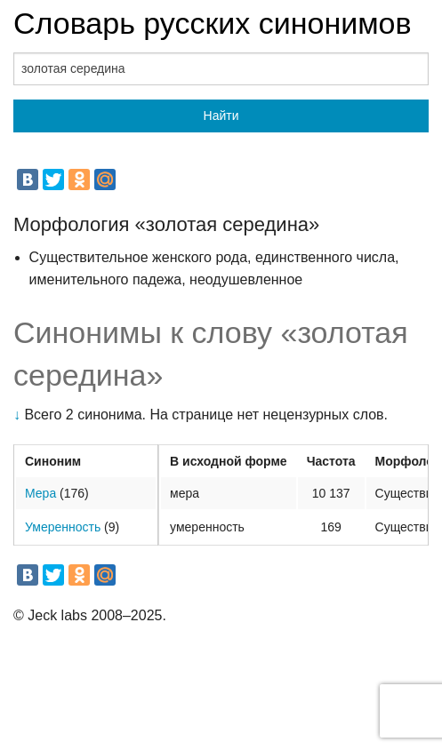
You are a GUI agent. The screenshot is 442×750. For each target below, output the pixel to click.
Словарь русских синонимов (212, 23)
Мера (40, 493)
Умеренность (62, 527)
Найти (221, 115)
